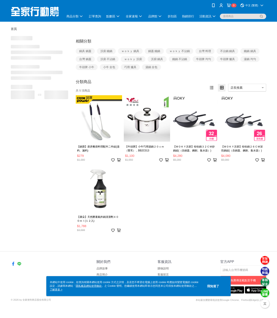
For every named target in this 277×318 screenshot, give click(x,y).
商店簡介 (102, 274)
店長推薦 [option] (236, 87)
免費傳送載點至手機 (243, 280)
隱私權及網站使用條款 (89, 285)
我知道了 (213, 286)
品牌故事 (102, 268)
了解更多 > (56, 289)
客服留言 (163, 274)
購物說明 (163, 268)
